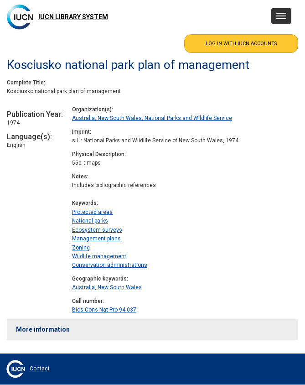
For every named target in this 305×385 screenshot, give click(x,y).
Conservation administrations (109, 265)
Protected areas (92, 212)
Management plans (96, 238)
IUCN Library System (73, 17)
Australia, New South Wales (107, 287)
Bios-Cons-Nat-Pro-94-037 (104, 310)
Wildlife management (99, 256)
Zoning (81, 248)
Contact (40, 368)
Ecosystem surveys (97, 230)
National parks (90, 221)
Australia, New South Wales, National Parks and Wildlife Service (152, 118)
